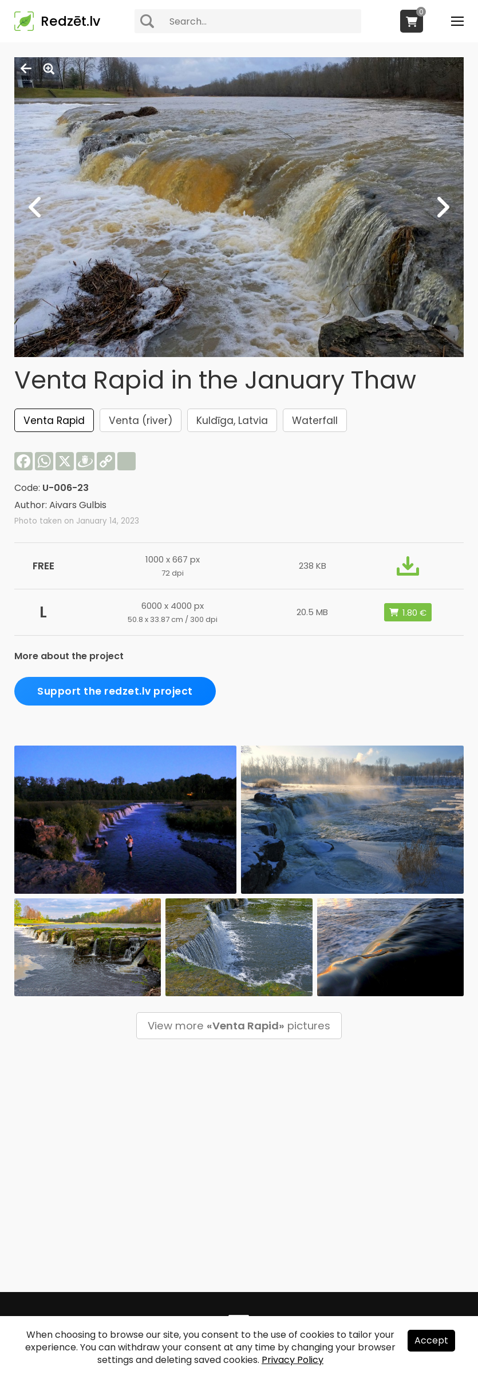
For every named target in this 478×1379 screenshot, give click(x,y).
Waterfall (315, 420)
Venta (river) (140, 420)
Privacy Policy (292, 1359)
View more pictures (239, 1026)
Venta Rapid (54, 420)
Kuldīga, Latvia (232, 420)
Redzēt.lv (70, 21)
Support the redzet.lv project (115, 691)
